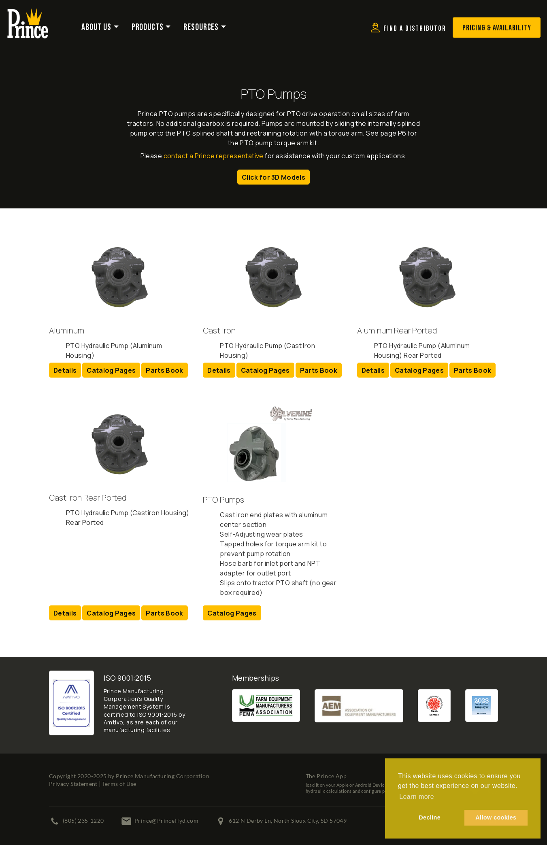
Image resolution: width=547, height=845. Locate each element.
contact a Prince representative (214, 155)
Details (65, 370)
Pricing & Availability (496, 28)
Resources (201, 27)
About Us (96, 27)
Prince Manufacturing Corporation (162, 776)
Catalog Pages (111, 370)
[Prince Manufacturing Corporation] (27, 13)
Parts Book (164, 370)
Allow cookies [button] (495, 817)
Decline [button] (430, 817)
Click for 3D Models (273, 177)
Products (148, 27)
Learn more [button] (416, 796)
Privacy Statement (73, 783)
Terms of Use (119, 783)
